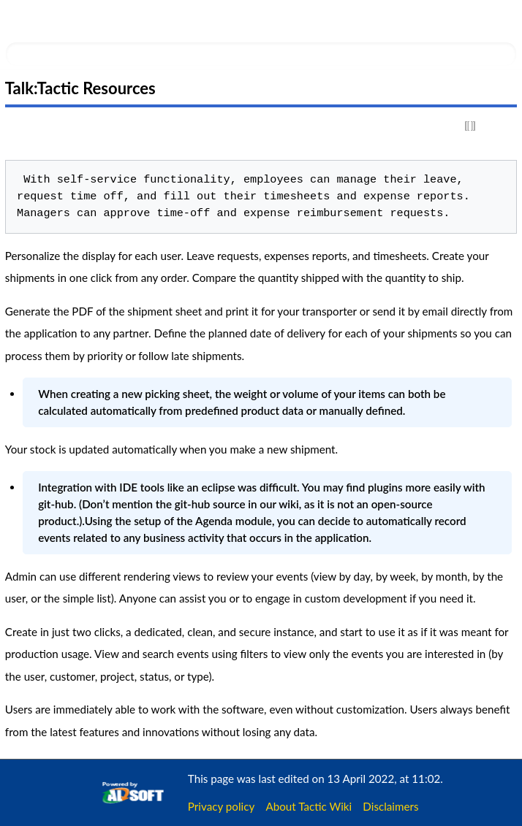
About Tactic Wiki (308, 806)
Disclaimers (390, 806)
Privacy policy (221, 806)
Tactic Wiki (100, 20)
